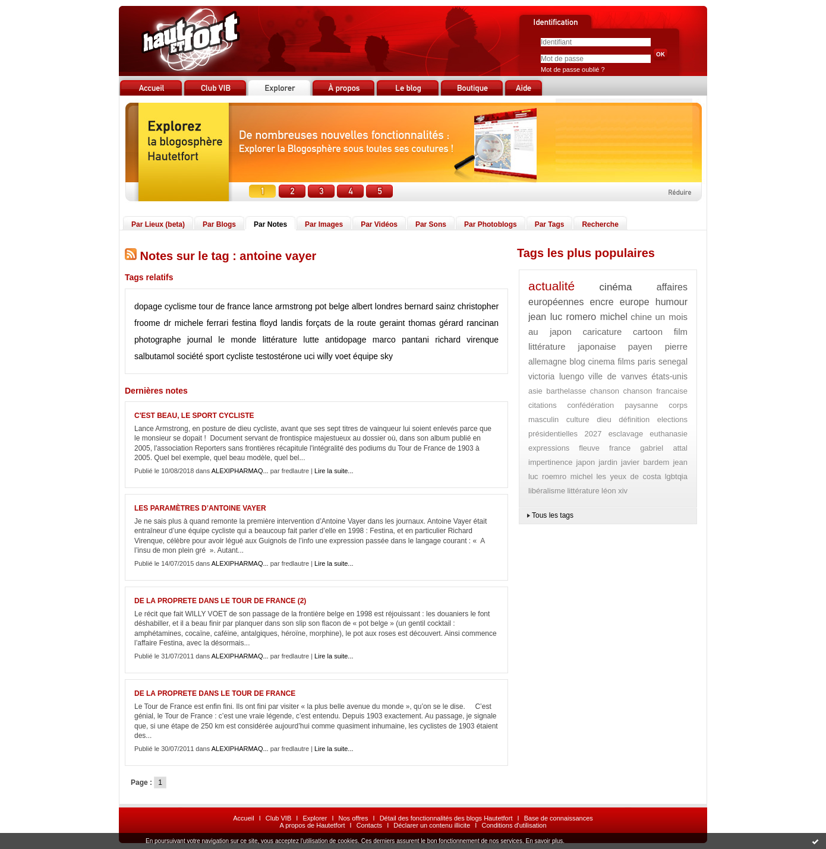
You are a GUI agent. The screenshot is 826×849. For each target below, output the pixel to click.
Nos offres (353, 818)
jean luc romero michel (578, 317)
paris (646, 361)
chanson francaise (655, 391)
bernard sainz (430, 306)
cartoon (648, 332)
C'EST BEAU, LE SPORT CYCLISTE (194, 415)
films (626, 361)
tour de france (225, 306)
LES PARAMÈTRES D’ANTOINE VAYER (200, 508)
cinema (601, 361)
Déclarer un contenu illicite (431, 825)
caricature (602, 332)
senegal (673, 361)
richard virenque (467, 339)
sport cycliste (230, 356)
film (681, 332)
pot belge (332, 306)
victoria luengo (556, 376)
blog (577, 361)
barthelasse (566, 391)
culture (577, 419)
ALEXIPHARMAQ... (240, 470)
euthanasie (669, 433)
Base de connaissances (558, 818)
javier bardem (645, 462)
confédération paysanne (612, 405)
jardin (607, 462)
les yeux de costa (628, 476)
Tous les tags (552, 515)
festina (244, 323)
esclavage (626, 433)
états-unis (669, 376)
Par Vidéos (379, 224)
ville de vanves (617, 376)
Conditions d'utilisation (513, 825)
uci (309, 356)
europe (635, 302)
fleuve (589, 447)
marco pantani (401, 339)
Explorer (314, 818)
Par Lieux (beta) (158, 224)
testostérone (279, 356)
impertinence (550, 462)
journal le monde (221, 339)
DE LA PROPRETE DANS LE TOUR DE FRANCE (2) (220, 601)
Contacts (369, 825)
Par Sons (430, 224)
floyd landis (281, 323)
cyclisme (181, 306)
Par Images (324, 224)
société (190, 356)
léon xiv (614, 490)
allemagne (547, 361)
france (619, 447)
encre (602, 302)
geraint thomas (408, 323)
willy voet (334, 356)
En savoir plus (544, 841)
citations (542, 405)
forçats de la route (341, 323)
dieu (604, 419)
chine (641, 317)
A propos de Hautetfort (312, 825)
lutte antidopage (334, 339)
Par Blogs (219, 224)
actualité (551, 286)
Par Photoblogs (490, 224)
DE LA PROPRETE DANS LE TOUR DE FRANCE (214, 693)
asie (535, 391)
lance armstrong (283, 306)
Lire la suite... (333, 470)
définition (634, 419)
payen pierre (658, 346)
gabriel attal (664, 447)
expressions (548, 447)
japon (585, 462)
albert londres (377, 306)
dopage (148, 306)
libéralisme (546, 490)
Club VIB (278, 818)
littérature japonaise (572, 346)
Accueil (243, 818)
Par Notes (270, 224)
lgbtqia (676, 476)
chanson (604, 391)
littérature (280, 339)
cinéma (616, 287)
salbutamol (154, 356)
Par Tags (550, 224)
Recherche (600, 224)
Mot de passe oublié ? (573, 69)
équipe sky (373, 356)
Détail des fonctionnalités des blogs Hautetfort (446, 818)
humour (671, 302)
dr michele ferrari (195, 323)
